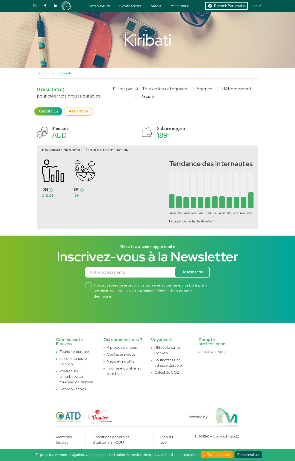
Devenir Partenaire (226, 5)
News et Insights (120, 361)
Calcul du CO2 (166, 372)
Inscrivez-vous (214, 351)
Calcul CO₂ (48, 111)
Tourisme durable (74, 351)
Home (42, 73)
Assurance (180, 5)
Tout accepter (216, 454)
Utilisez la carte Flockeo (167, 350)
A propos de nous (122, 347)
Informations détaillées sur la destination (87, 150)
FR (256, 6)
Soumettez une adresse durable (168, 363)
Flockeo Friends (72, 389)
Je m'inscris (192, 272)
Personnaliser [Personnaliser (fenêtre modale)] (248, 454)
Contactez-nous (121, 354)
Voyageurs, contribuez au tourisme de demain (76, 376)
